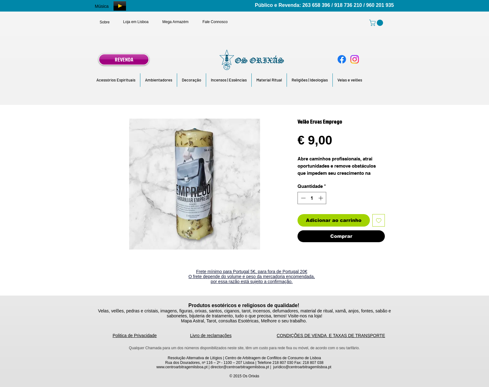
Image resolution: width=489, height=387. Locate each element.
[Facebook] (341, 59)
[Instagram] (354, 59)
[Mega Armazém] (175, 22)
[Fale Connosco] (215, 22)
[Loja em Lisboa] (136, 22)
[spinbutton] (312, 198)
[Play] (120, 6)
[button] (116, 80)
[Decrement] (302, 198)
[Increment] (321, 198)
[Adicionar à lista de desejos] (378, 220)
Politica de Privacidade (135, 335)
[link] (377, 23)
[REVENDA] (124, 59)
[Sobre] (104, 22)
